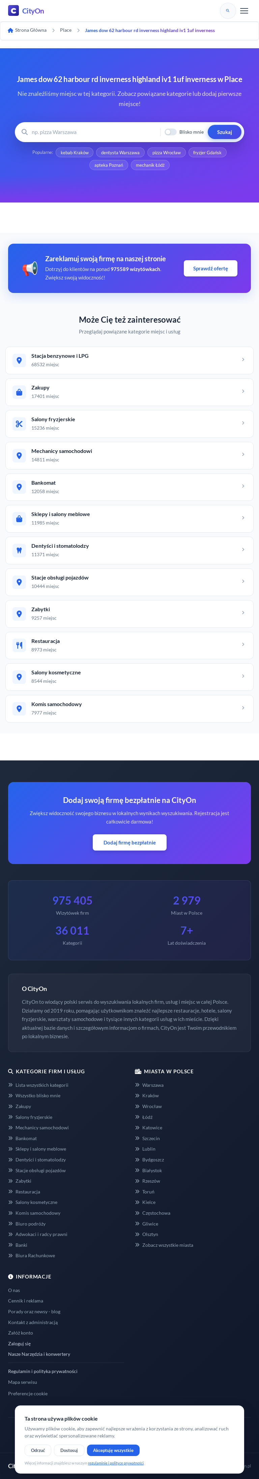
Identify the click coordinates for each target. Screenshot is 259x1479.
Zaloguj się (19, 1343)
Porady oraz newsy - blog (34, 1312)
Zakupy (19, 1106)
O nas (14, 1290)
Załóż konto (20, 1333)
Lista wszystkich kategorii (38, 1085)
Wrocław (148, 1106)
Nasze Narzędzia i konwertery (39, 1354)
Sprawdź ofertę (210, 269)
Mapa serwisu (22, 1382)
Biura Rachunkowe (31, 1256)
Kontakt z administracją (33, 1322)
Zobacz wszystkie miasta (164, 1245)
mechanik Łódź (150, 165)
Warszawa (149, 1085)
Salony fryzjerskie (30, 1117)
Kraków (147, 1096)
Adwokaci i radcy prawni (37, 1234)
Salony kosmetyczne (32, 1202)
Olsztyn (146, 1234)
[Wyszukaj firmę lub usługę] (94, 132)
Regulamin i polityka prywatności (43, 1371)
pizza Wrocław (166, 152)
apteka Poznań (108, 165)
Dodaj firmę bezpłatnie (130, 842)
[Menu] (244, 11)
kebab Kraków (74, 152)
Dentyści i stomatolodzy (37, 1160)
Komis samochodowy (34, 1213)
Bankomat (22, 1138)
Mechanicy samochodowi (38, 1128)
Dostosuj (69, 1450)
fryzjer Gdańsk (208, 152)
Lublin (145, 1149)
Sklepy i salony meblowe (37, 1149)
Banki (17, 1245)
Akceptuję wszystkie (113, 1450)
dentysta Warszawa (120, 152)
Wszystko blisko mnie (34, 1096)
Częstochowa (152, 1213)
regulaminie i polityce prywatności (116, 1463)
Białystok (148, 1170)
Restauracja (24, 1191)
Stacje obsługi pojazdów (37, 1170)
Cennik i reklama (25, 1301)
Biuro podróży (27, 1224)
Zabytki (19, 1181)
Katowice (148, 1128)
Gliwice (146, 1224)
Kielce (145, 1202)
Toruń (144, 1191)
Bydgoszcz (149, 1160)
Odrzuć (38, 1450)
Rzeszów (147, 1181)
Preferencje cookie (28, 1394)
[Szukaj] (228, 11)
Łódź (143, 1117)
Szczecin (147, 1138)
